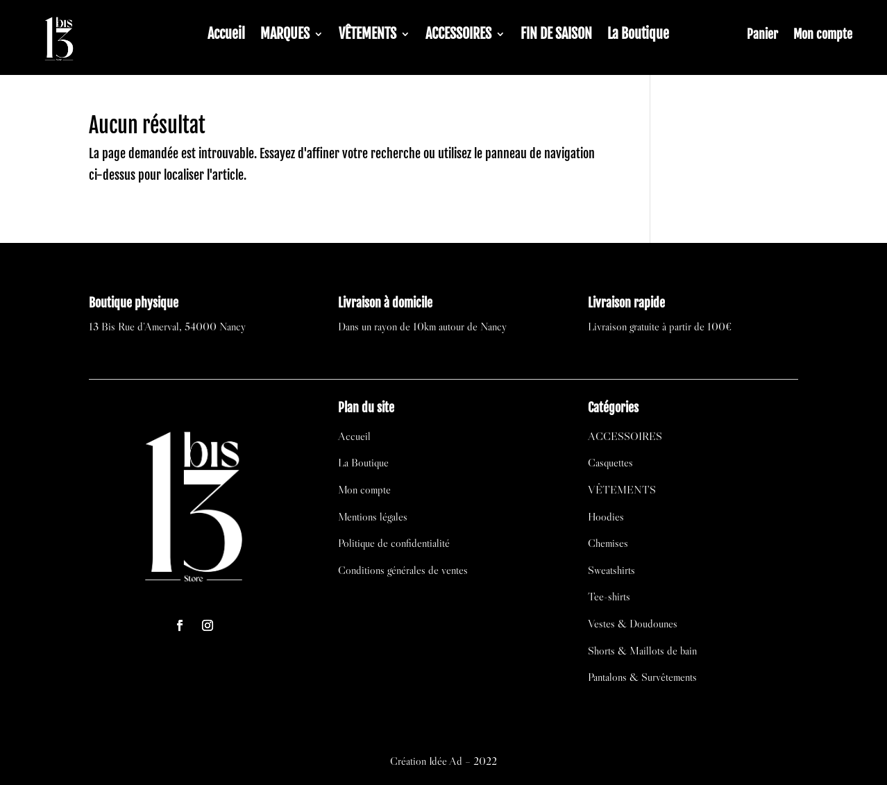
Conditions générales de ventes (403, 570)
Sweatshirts (611, 570)
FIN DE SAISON (556, 35)
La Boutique (638, 35)
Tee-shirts (609, 596)
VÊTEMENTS (367, 35)
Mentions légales (372, 516)
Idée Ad (445, 761)
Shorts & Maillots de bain (642, 650)
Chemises (608, 543)
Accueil (226, 35)
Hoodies (606, 516)
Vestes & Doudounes (632, 623)
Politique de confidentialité (394, 543)
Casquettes (610, 462)
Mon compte (822, 35)
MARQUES (285, 35)
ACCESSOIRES (458, 35)
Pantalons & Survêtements (642, 677)
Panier (762, 35)
